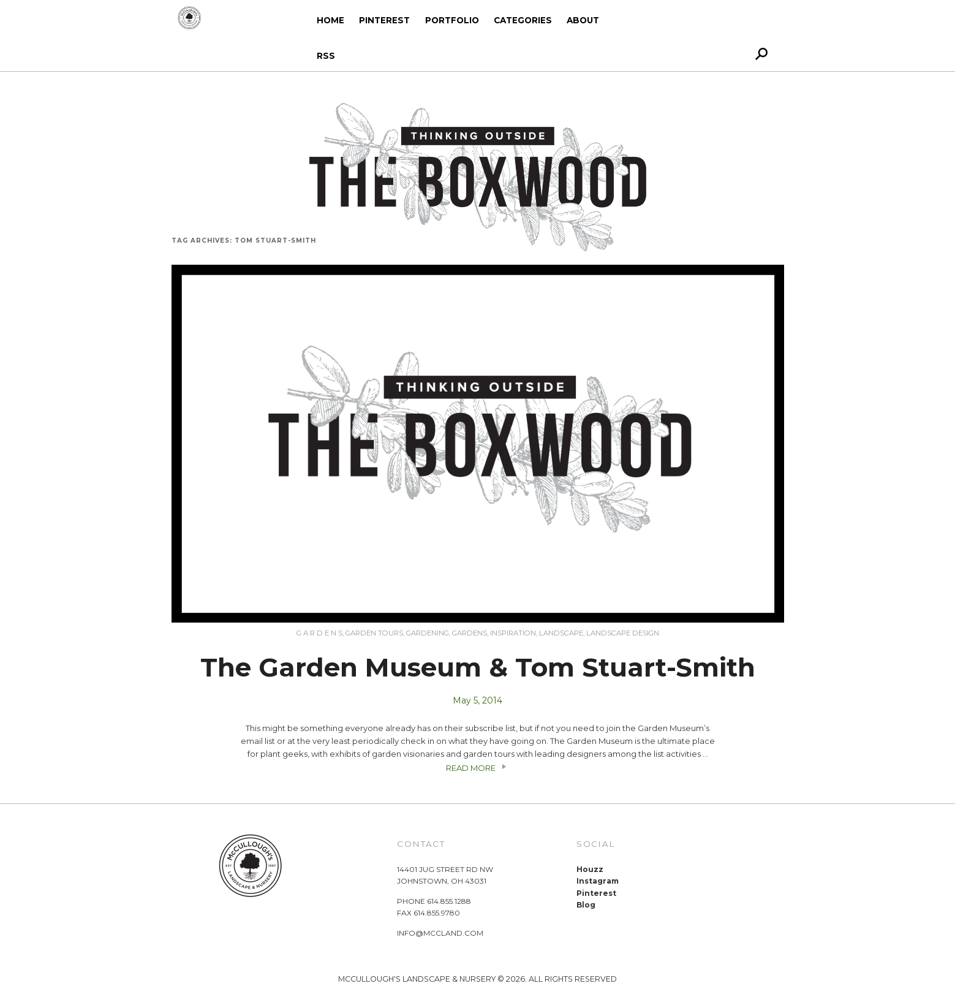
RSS (326, 56)
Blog (585, 904)
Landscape (561, 633)
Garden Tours (374, 633)
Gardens (469, 633)
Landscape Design (622, 633)
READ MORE (478, 768)
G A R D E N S (319, 633)
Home (330, 20)
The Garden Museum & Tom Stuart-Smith (477, 667)
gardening (427, 633)
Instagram (597, 880)
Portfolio (452, 20)
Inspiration (513, 633)
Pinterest (384, 20)
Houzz (589, 869)
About (583, 20)
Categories (523, 20)
